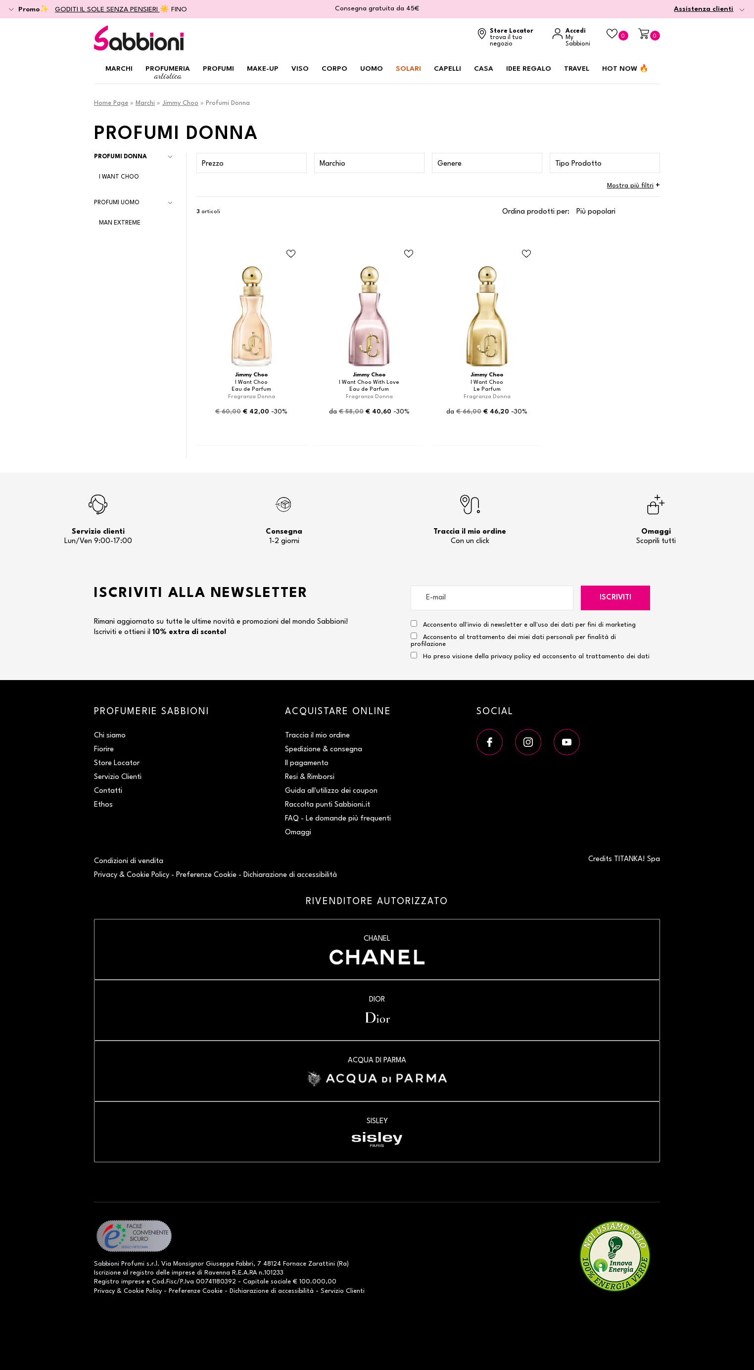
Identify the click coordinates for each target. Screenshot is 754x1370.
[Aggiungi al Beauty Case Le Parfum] (526, 254)
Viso (300, 68)
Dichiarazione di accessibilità (290, 875)
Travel (576, 68)
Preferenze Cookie (206, 875)
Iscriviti (615, 597)
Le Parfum (487, 389)
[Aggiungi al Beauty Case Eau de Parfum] (291, 254)
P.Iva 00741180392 (208, 1282)
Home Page (111, 103)
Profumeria (167, 73)
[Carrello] (649, 34)
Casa (483, 68)
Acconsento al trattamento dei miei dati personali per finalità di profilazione (513, 640)
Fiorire (104, 749)
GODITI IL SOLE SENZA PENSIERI (107, 9)
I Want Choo (119, 177)
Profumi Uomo (117, 203)
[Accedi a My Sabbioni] (574, 37)
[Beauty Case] (617, 34)
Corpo (334, 68)
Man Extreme (120, 223)
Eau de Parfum (251, 389)
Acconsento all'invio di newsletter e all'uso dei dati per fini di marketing (523, 624)
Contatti (108, 791)
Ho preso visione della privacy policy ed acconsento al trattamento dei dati (536, 656)
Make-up (263, 68)
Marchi (119, 68)
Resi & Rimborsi (309, 777)
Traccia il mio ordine (317, 735)
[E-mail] (492, 598)
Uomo (371, 68)
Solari (408, 68)
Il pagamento (307, 763)
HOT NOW (625, 68)
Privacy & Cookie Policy (131, 875)
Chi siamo (110, 735)
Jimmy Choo (180, 103)
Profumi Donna (120, 157)
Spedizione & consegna (323, 749)
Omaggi (298, 832)
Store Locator (117, 763)
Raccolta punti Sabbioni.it (327, 805)
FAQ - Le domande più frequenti (338, 818)
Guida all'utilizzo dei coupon (331, 791)
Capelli (447, 68)
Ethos (103, 805)
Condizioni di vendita (128, 861)
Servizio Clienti (117, 777)
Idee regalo (528, 68)
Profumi (218, 68)
